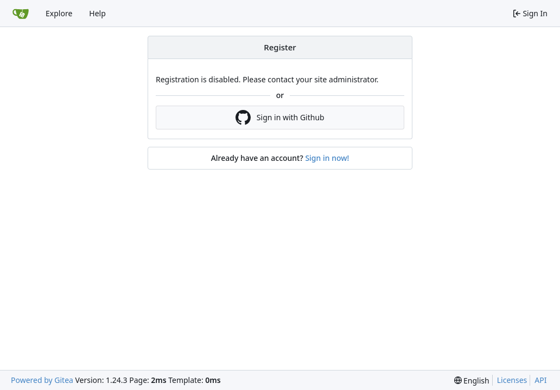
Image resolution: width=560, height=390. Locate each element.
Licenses (512, 380)
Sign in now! (327, 158)
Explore (59, 13)
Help (97, 13)
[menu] (471, 380)
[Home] (20, 13)
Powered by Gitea (42, 380)
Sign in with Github (280, 117)
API (540, 380)
